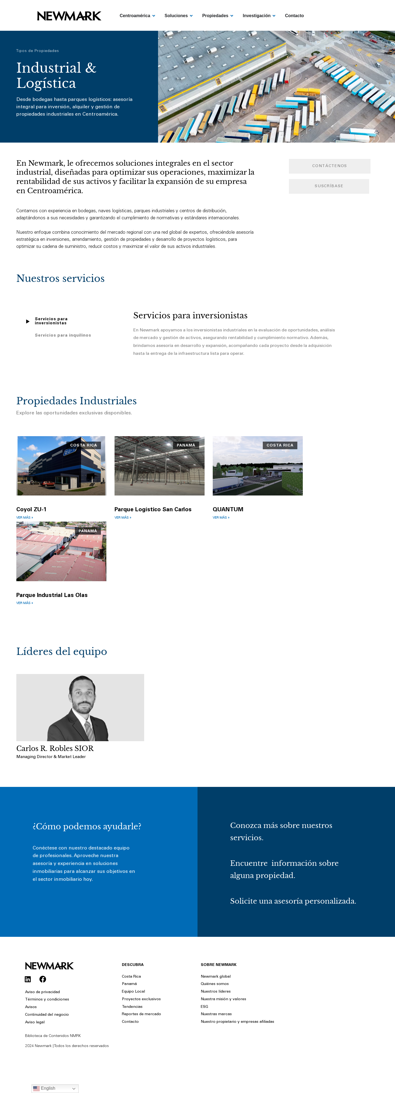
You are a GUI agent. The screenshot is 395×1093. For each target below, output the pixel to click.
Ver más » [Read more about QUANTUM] (221, 518)
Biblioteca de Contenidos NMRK (53, 1050)
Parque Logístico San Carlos (153, 510)
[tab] (61, 321)
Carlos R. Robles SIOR (55, 749)
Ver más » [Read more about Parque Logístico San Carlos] (123, 518)
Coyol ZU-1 (31, 510)
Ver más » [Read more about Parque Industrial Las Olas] (24, 603)
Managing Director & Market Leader (51, 758)
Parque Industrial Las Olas (52, 596)
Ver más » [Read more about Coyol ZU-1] (24, 518)
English (44, 1088)
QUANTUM (228, 510)
